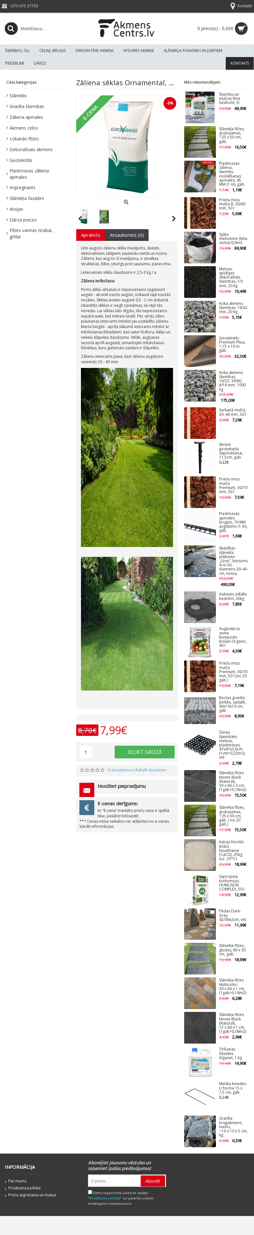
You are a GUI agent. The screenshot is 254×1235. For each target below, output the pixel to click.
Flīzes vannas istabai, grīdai (31, 233)
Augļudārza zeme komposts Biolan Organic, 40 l (233, 637)
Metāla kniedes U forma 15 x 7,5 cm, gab (232, 1088)
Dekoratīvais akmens (31, 149)
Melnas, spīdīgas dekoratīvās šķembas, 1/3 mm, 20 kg (231, 277)
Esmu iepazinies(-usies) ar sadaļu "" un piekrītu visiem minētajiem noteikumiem (121, 1198)
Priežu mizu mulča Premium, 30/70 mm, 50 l (233, 485)
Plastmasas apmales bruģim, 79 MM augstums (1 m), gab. (233, 522)
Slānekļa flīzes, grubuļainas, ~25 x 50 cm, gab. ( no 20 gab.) (232, 816)
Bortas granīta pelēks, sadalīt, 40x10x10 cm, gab (232, 704)
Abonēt (152, 1181)
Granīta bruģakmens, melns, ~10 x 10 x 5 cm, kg (233, 1127)
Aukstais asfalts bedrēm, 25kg (233, 596)
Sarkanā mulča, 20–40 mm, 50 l (232, 412)
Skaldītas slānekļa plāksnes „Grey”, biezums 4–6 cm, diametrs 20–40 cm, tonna (233, 561)
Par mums (15, 1181)
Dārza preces (23, 220)
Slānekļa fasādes (27, 198)
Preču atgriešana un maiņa (30, 1195)
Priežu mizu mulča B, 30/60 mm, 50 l (232, 204)
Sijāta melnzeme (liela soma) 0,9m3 (233, 238)
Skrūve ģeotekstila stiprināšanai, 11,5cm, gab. (231, 451)
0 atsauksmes (120, 770)
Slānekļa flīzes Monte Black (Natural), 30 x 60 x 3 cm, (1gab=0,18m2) (232, 781)
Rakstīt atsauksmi (151, 770)
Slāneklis (18, 96)
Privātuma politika (23, 1188)
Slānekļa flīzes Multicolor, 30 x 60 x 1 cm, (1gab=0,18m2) (232, 986)
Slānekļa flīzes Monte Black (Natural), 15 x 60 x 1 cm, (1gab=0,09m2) (232, 1023)
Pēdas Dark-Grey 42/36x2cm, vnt (232, 915)
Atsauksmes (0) (127, 235)
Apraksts (90, 235)
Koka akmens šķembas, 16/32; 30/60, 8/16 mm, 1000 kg (232, 381)
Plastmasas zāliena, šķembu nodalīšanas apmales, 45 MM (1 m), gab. (232, 174)
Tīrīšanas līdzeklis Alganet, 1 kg (230, 1053)
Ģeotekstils (21, 160)
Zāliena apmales (26, 117)
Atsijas (16, 209)
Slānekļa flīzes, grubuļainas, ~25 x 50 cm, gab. (232, 135)
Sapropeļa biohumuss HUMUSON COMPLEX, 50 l (231, 883)
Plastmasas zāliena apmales (29, 174)
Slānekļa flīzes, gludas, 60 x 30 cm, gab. (232, 949)
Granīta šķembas (27, 106)
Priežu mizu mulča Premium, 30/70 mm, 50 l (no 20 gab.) (233, 672)
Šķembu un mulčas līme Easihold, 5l (229, 98)
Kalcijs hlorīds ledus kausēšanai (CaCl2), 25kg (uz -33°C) (231, 850)
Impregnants (23, 187)
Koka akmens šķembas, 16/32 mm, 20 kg (233, 307)
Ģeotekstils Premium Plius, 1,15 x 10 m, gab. (232, 344)
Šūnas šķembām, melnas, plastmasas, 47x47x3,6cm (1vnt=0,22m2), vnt (232, 745)
